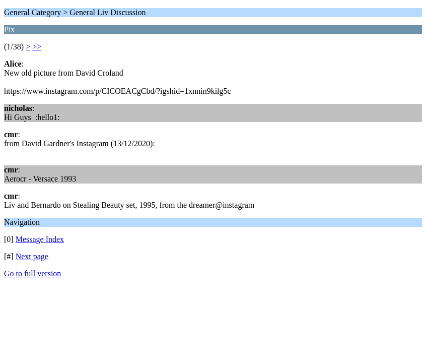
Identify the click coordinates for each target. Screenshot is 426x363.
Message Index (40, 239)
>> (36, 46)
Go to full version (32, 273)
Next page (32, 256)
